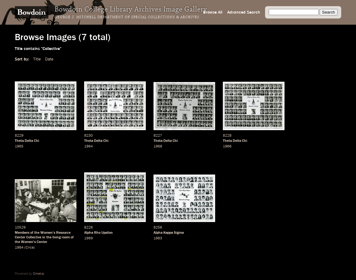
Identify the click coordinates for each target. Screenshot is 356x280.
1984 (19, 247)
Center (42, 242)
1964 (88, 146)
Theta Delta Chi (27, 141)
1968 (157, 146)
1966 (227, 146)
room (66, 237)
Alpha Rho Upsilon (98, 233)
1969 (88, 238)
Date (49, 59)
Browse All (212, 12)
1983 (157, 238)
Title (37, 59)
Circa (30, 247)
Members (22, 233)
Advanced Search (243, 12)
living (56, 237)
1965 (19, 146)
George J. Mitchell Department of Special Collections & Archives (127, 17)
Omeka (38, 274)
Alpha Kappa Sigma (168, 233)
